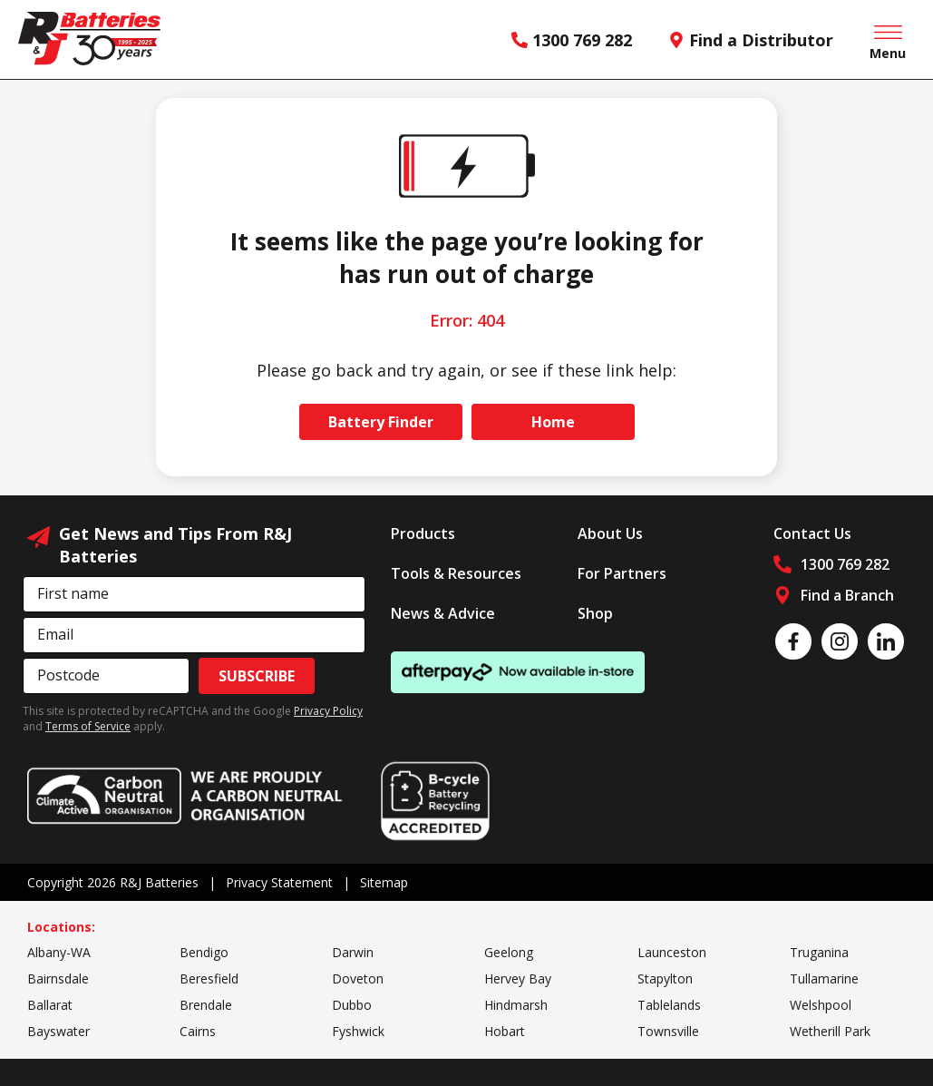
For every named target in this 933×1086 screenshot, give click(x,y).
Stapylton (665, 978)
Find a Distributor (750, 40)
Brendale (206, 1004)
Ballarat (50, 1004)
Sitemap (384, 882)
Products (423, 533)
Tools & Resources (456, 573)
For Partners (622, 573)
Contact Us (812, 533)
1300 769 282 (571, 40)
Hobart (504, 1031)
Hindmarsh (516, 1004)
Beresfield (209, 978)
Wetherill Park (830, 1031)
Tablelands (669, 1004)
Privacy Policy (328, 711)
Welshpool (820, 1004)
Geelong (508, 952)
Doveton (358, 978)
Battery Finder (380, 422)
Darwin (353, 952)
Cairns (198, 1031)
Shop (595, 613)
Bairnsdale (58, 978)
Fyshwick (358, 1031)
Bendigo (204, 952)
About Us (610, 533)
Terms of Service (88, 726)
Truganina (819, 952)
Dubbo (352, 1004)
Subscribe (257, 676)
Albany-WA (59, 952)
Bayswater (58, 1031)
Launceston (671, 952)
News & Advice (443, 613)
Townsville (668, 1031)
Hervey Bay (517, 978)
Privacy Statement (279, 882)
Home (553, 422)
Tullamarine (824, 978)
